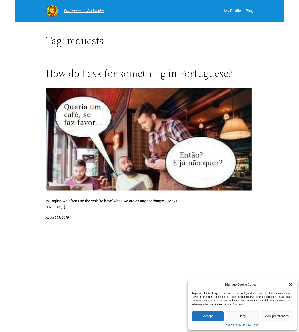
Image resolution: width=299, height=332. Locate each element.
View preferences (277, 316)
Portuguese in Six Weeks (84, 11)
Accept (208, 316)
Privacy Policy (251, 324)
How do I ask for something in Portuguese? (139, 73)
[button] (291, 285)
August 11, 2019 (57, 217)
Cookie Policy (233, 324)
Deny (242, 316)
